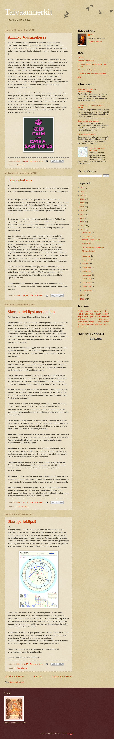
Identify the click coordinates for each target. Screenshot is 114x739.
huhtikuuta (86, 279)
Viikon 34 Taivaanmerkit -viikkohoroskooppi (87, 91)
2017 (82, 214)
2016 (82, 218)
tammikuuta (87, 290)
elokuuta (86, 264)
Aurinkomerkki (88, 324)
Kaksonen (82, 319)
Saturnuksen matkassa (87, 135)
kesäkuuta (86, 271)
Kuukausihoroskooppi (86, 322)
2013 (82, 230)
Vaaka (97, 316)
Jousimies (21, 165)
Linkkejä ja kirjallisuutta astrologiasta (92, 73)
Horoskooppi (104, 319)
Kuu (18, 506)
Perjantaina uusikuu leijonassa (96, 149)
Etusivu (38, 676)
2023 (82, 191)
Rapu (80, 316)
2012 (82, 295)
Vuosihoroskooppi (83, 327)
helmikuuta (86, 286)
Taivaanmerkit (28, 11)
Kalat (98, 314)
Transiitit (88, 311)
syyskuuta (86, 260)
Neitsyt (106, 314)
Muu (79, 324)
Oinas (106, 311)
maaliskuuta (87, 283)
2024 (82, 188)
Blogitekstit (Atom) (17, 682)
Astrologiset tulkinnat (86, 61)
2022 (82, 195)
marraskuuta (87, 236)
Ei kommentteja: (36, 161)
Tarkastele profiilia (95, 42)
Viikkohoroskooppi (102, 324)
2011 (82, 299)
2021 (82, 199)
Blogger (70, 734)
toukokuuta (87, 275)
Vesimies (105, 316)
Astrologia (88, 316)
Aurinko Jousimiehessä (27, 37)
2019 (82, 207)
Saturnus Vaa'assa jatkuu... (88, 121)
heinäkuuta (87, 267)
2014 (82, 226)
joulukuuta (86, 233)
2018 (82, 210)
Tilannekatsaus (20, 180)
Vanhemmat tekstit (62, 676)
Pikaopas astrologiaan (86, 70)
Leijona (99, 322)
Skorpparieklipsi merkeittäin (31, 311)
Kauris (106, 322)
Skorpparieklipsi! (22, 521)
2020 (82, 203)
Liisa (92, 35)
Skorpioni (24, 506)
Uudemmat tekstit (14, 676)
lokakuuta (86, 256)
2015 (82, 222)
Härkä (80, 314)
